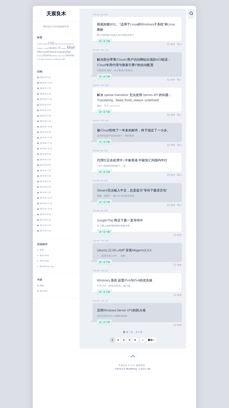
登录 (42, 250)
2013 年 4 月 (45, 231)
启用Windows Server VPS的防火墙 (126, 331)
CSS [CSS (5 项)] (51, 43)
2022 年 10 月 (46, 127)
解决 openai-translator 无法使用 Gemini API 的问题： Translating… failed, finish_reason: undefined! (135, 100)
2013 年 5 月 (45, 225)
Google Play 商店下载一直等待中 (124, 241)
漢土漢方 (44, 291)
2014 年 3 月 (45, 187)
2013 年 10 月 (46, 209)
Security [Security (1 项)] (39, 56)
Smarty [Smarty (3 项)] (47, 55)
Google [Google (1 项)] (39, 48)
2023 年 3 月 (45, 116)
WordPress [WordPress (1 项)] (49, 59)
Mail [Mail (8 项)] (71, 47)
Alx (149, 390)
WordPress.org (46, 266)
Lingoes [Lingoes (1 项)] (63, 48)
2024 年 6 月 (45, 94)
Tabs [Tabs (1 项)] (59, 56)
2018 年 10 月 (46, 148)
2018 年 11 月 (46, 143)
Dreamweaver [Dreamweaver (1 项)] (69, 44)
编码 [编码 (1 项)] (63, 59)
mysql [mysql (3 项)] (61, 51)
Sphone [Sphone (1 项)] (54, 56)
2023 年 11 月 (46, 99)
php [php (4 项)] (68, 51)
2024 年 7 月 (45, 88)
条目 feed (44, 255)
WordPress (131, 390)
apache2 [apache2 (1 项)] (40, 44)
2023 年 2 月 (45, 121)
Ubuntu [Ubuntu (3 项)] (70, 55)
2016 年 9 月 (45, 154)
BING (42, 285)
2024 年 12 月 (46, 83)
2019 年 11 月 (46, 137)
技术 (173, 44)
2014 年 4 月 (45, 181)
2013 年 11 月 (46, 203)
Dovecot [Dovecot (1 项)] (61, 44)
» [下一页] (142, 361)
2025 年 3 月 (45, 77)
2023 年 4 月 (45, 110)
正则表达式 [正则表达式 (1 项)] (58, 59)
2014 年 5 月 (45, 176)
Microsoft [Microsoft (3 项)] (43, 51)
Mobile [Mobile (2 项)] (53, 52)
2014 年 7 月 (45, 170)
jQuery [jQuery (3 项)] (53, 48)
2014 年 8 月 (45, 165)
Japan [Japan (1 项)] (46, 48)
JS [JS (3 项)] (58, 48)
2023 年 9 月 (45, 105)
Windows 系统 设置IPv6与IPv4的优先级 (130, 301)
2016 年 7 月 (45, 159)
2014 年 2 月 (45, 192)
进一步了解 (104, 41)
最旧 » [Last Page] (151, 361)
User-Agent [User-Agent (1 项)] (41, 59)
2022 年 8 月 (45, 132)
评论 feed (44, 261)
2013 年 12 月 (46, 198)
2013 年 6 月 (45, 220)
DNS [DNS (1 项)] (56, 44)
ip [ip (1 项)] (43, 48)
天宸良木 (56, 14)
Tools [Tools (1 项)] (63, 56)
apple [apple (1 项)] (45, 44)
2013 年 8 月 (45, 214)
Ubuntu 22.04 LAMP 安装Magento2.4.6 (129, 271)
